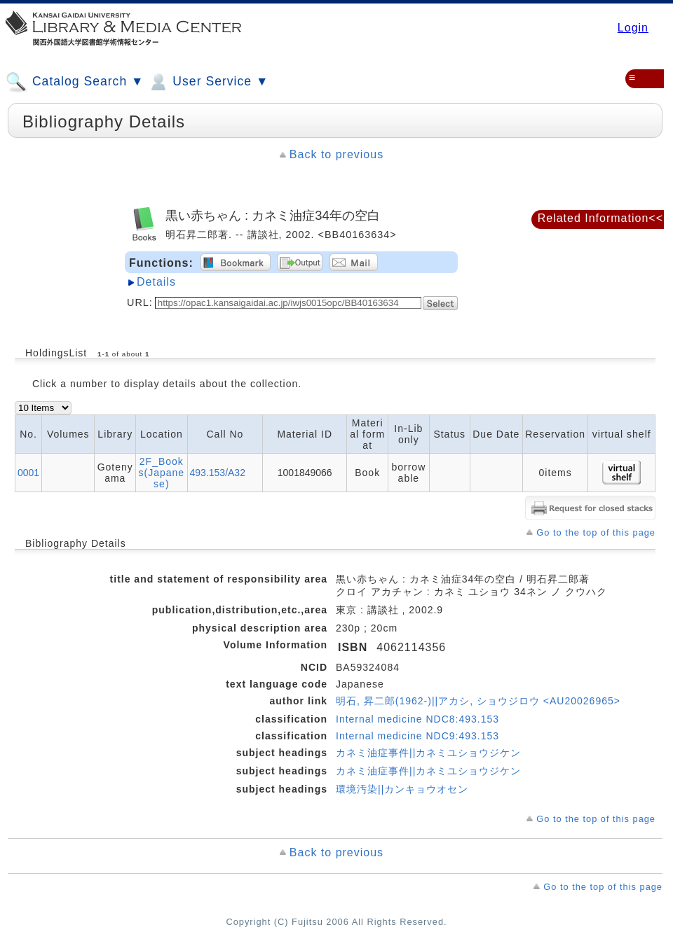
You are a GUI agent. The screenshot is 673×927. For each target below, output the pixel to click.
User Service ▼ (207, 81)
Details (156, 282)
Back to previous (336, 154)
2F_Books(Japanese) (162, 472)
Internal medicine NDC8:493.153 (417, 719)
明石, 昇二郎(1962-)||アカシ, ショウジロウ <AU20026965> (478, 700)
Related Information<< (600, 218)
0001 (28, 472)
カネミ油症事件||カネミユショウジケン (428, 752)
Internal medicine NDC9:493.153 (417, 735)
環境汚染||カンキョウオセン (402, 789)
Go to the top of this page (595, 532)
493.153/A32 (217, 472)
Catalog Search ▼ (75, 81)
